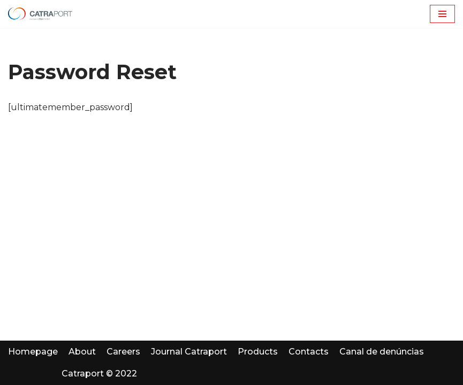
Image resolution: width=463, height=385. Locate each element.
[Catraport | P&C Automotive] (40, 13)
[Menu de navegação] (442, 14)
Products (258, 351)
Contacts (309, 351)
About (82, 351)
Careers (123, 351)
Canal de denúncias (381, 351)
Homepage (33, 351)
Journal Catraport (189, 351)
